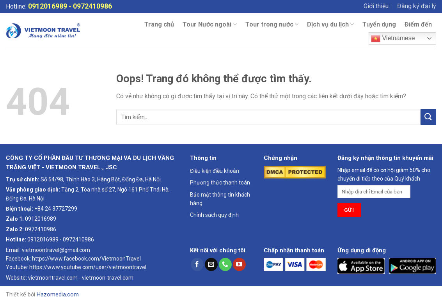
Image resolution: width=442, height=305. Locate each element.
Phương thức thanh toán (220, 182)
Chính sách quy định (214, 215)
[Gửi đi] (428, 116)
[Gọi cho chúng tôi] (225, 264)
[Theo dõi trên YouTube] (239, 264)
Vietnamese (393, 38)
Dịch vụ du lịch (330, 24)
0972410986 (40, 229)
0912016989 (47, 6)
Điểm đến (418, 24)
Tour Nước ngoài (209, 24)
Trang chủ (159, 24)
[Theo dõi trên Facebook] (197, 264)
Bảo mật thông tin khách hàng (220, 199)
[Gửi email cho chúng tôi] (211, 264)
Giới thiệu (376, 6)
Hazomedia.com (58, 294)
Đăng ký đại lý (416, 6)
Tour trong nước (271, 24)
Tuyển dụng (379, 24)
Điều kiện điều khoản (214, 171)
